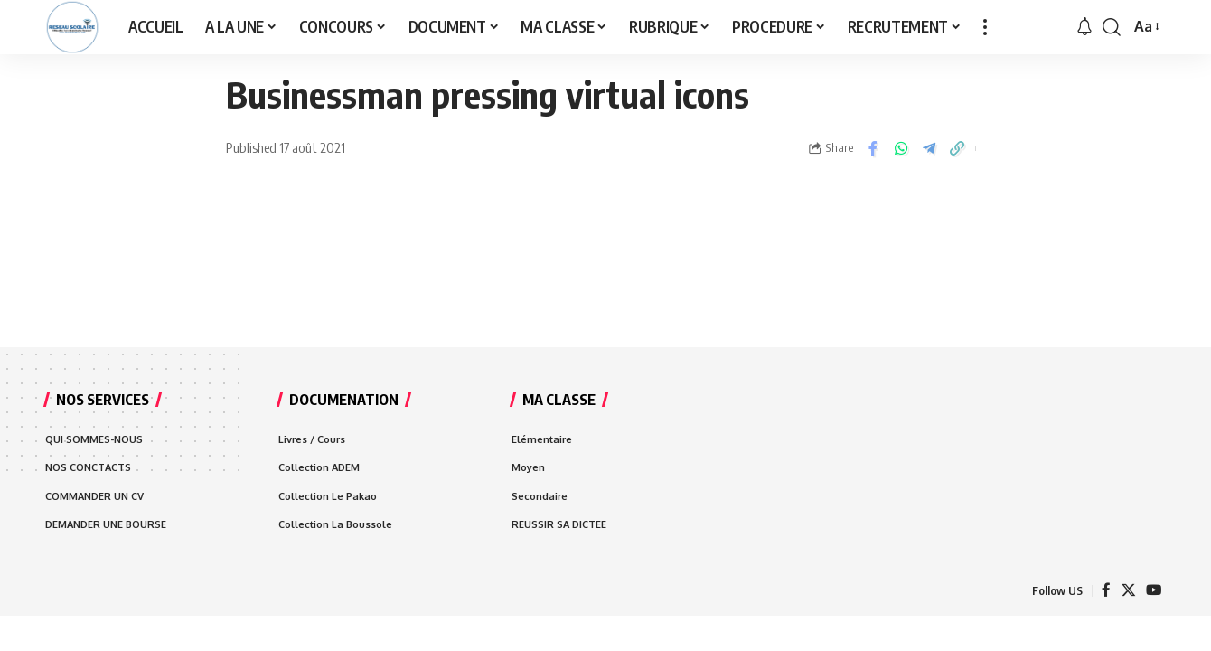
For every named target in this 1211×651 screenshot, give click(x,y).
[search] (1112, 27)
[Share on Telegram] (929, 148)
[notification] (1084, 27)
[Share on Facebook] (873, 148)
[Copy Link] (957, 148)
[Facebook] (1104, 593)
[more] (985, 27)
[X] (1127, 593)
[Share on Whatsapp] (901, 148)
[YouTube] (1153, 593)
